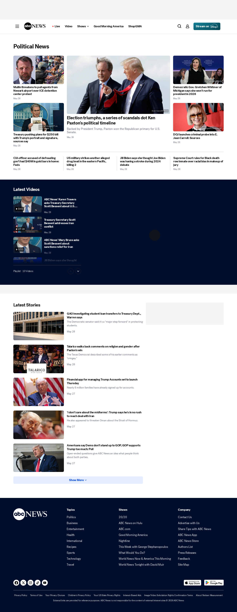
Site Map (183, 564)
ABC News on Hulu (130, 523)
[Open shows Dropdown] (83, 26)
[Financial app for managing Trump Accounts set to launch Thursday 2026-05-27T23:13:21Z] (38, 392)
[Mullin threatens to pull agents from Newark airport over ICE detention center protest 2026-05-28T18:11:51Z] (38, 70)
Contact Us (185, 517)
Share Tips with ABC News (194, 529)
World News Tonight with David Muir (141, 564)
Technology (74, 558)
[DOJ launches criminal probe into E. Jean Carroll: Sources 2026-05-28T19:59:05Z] (198, 117)
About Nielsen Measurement (209, 595)
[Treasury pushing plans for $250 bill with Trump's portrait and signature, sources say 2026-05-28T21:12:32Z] (38, 117)
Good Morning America (133, 535)
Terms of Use (36, 595)
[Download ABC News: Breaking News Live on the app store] (192, 583)
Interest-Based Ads (132, 595)
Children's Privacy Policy (79, 595)
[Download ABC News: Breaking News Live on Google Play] (214, 583)
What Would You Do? (132, 552)
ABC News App (187, 535)
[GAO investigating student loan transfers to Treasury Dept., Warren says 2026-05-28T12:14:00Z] (38, 326)
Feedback (184, 558)
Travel (70, 564)
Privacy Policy (20, 595)
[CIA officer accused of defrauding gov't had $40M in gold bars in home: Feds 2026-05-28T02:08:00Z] (37, 161)
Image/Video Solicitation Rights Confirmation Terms (168, 595)
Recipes (71, 546)
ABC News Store (188, 540)
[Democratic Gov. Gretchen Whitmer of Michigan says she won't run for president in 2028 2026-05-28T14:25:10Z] (198, 70)
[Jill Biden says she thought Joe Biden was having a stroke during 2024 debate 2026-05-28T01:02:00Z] (143, 161)
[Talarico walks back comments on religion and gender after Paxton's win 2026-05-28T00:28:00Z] (38, 359)
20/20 (123, 517)
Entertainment (75, 529)
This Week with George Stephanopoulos (143, 546)
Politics (71, 517)
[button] (17, 26)
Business (72, 523)
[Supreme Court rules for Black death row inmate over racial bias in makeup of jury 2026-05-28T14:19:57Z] (198, 161)
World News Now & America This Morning (145, 558)
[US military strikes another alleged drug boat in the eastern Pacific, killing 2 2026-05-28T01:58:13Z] (90, 161)
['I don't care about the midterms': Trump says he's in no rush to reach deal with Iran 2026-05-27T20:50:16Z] (38, 425)
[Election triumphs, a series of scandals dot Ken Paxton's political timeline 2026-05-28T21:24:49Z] (118, 85)
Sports (71, 552)
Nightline (124, 540)
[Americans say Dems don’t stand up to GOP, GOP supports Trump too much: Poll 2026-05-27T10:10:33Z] (38, 458)
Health (71, 535)
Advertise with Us (188, 523)
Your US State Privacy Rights (107, 595)
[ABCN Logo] (35, 26)
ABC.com (124, 529)
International (74, 540)
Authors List (185, 546)
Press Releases (187, 552)
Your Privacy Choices (55, 595)
